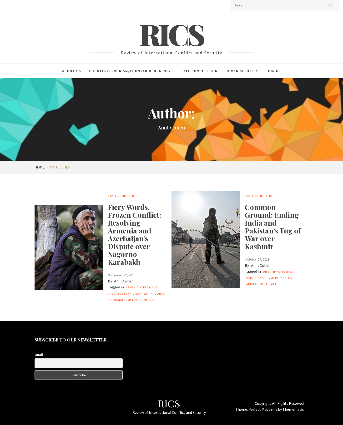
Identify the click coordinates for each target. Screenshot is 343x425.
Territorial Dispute (139, 299)
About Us (71, 71)
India (249, 278)
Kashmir (289, 278)
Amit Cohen (123, 281)
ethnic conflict (137, 293)
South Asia (268, 284)
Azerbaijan (148, 287)
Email (39, 354)
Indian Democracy (268, 278)
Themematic (293, 409)
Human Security (242, 71)
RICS (171, 33)
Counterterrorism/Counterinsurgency (130, 71)
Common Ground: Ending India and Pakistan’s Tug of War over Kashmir (273, 226)
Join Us (273, 71)
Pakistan (252, 284)
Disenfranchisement (279, 271)
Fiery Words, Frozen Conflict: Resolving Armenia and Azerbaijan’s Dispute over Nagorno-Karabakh (134, 234)
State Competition (198, 71)
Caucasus (115, 293)
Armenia (132, 287)
